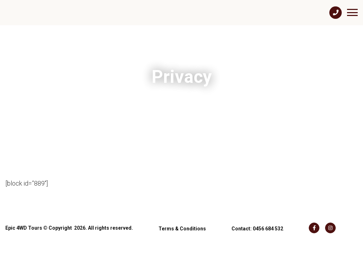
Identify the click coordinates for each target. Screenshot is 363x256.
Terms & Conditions (182, 225)
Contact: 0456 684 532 (257, 225)
